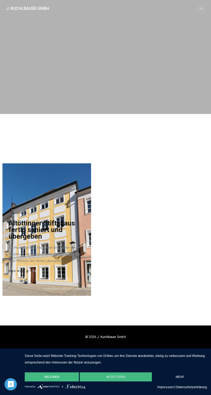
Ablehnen (51, 377)
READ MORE (21, 271)
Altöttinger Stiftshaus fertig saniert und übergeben (42, 229)
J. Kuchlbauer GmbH (27, 8)
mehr (180, 377)
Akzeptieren (115, 377)
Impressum (165, 387)
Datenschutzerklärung (191, 387)
